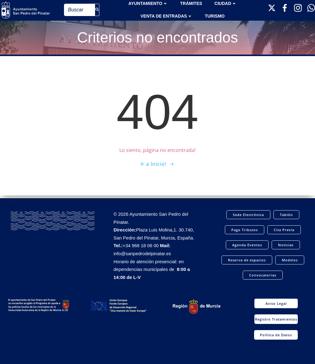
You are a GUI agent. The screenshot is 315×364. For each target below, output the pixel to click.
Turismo (215, 15)
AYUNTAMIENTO (148, 3)
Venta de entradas (167, 15)
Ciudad (225, 3)
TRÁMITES (191, 3)
